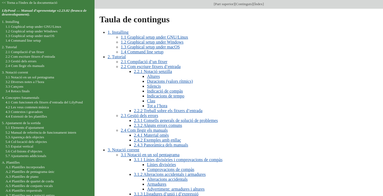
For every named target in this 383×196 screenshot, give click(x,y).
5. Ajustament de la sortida (21, 123)
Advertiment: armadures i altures (176, 189)
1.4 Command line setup (142, 52)
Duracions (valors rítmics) (170, 81)
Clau (151, 101)
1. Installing (118, 32)
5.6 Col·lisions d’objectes (23, 151)
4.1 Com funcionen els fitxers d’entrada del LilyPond (44, 102)
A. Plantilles (11, 162)
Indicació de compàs (165, 91)
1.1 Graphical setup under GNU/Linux (154, 37)
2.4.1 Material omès (151, 135)
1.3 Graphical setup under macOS (150, 47)
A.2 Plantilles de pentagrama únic (29, 172)
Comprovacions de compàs (170, 169)
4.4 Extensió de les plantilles (26, 116)
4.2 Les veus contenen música (27, 107)
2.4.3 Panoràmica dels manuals (161, 145)
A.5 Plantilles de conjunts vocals (29, 186)
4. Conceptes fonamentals (20, 98)
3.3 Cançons (14, 86)
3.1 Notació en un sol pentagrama (150, 154)
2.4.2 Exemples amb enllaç (157, 140)
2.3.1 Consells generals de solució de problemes (176, 120)
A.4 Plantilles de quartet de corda (29, 181)
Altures (153, 76)
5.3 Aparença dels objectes (24, 137)
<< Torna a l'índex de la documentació (29, 3)
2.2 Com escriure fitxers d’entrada (151, 66)
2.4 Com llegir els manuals (144, 130)
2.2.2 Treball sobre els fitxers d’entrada (168, 110)
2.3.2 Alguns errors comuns (158, 125)
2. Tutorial (117, 56)
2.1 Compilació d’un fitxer (144, 61)
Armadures (156, 184)
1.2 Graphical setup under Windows (152, 42)
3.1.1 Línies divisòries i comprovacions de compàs (178, 159)
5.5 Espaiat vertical (19, 146)
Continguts (244, 4)
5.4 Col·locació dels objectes (26, 142)
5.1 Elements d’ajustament (24, 127)
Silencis (154, 86)
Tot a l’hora (157, 105)
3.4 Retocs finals (17, 91)
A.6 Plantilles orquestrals (23, 190)
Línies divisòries (161, 164)
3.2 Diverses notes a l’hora (24, 82)
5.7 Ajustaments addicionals (25, 156)
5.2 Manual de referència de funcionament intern (40, 132)
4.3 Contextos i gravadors (24, 112)
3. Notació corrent (123, 150)
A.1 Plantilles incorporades (25, 167)
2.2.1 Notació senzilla (153, 71)
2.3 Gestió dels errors (139, 115)
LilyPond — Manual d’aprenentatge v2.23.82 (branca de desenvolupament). (44, 12)
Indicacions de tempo (165, 96)
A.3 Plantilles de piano (22, 176)
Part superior (224, 4)
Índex (258, 4)
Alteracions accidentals (167, 179)
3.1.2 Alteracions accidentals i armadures (170, 174)
